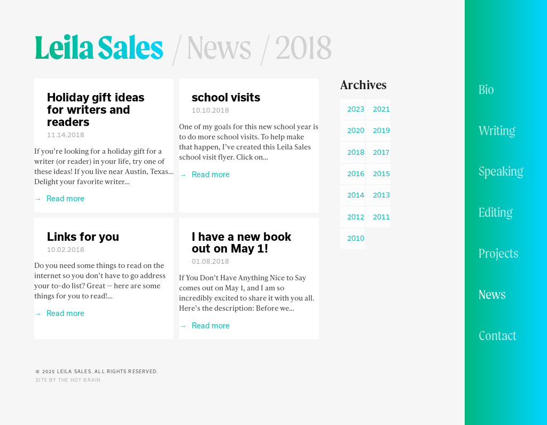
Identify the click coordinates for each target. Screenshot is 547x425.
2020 (355, 130)
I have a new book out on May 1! (241, 242)
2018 (355, 152)
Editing (496, 212)
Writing (497, 130)
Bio (486, 89)
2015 (381, 173)
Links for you (83, 236)
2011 (381, 216)
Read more (64, 198)
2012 (355, 216)
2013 (381, 195)
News (492, 294)
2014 (355, 195)
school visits (226, 97)
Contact (498, 335)
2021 (381, 109)
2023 (355, 109)
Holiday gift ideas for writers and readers (95, 109)
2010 (355, 238)
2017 (381, 152)
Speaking (501, 171)
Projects (499, 253)
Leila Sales (98, 47)
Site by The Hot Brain (68, 380)
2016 (355, 173)
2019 (381, 130)
